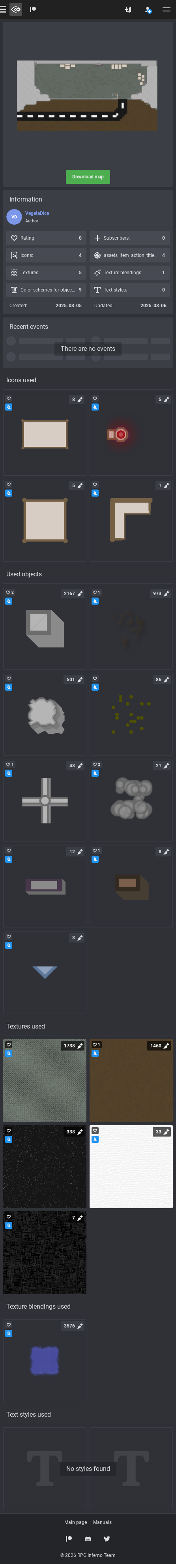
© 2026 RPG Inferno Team (88, 1555)
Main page (75, 1522)
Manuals (102, 1522)
